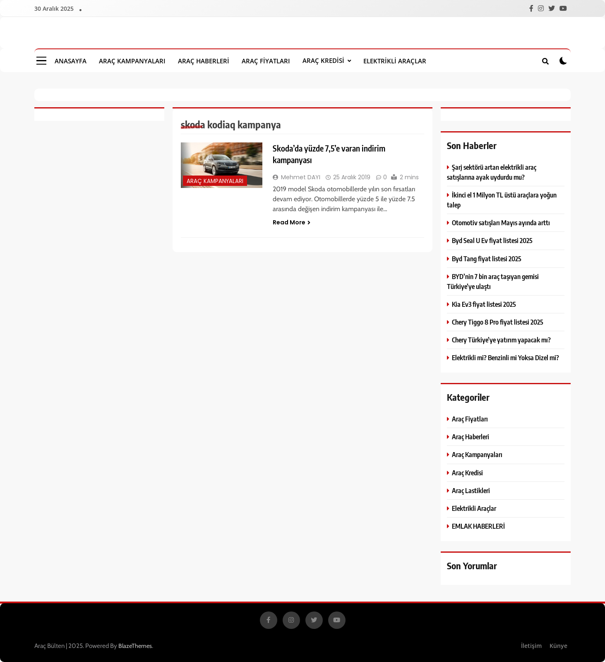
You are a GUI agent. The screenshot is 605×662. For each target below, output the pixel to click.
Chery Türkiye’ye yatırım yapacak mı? (501, 339)
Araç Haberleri (203, 61)
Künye (558, 646)
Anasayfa (70, 61)
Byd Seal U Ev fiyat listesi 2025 (492, 240)
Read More (291, 222)
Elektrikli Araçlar (394, 61)
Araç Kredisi (323, 60)
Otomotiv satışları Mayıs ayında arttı (501, 222)
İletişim (531, 646)
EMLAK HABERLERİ (478, 526)
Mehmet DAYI (300, 177)
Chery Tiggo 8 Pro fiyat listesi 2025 (497, 322)
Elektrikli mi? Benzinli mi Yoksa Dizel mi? (505, 357)
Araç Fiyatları (266, 61)
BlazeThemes (135, 646)
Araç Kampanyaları (132, 61)
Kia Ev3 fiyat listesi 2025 (484, 304)
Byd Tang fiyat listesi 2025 (486, 258)
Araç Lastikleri (471, 490)
